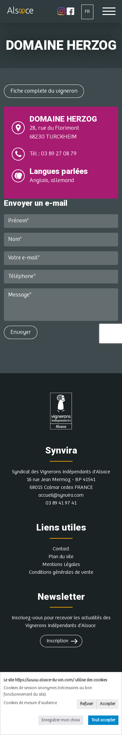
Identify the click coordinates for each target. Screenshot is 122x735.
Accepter (107, 704)
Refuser (86, 704)
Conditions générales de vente (61, 572)
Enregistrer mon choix (61, 720)
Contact (61, 549)
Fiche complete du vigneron (43, 91)
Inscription (57, 641)
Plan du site (61, 556)
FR (87, 11)
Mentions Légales (61, 564)
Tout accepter (103, 720)
